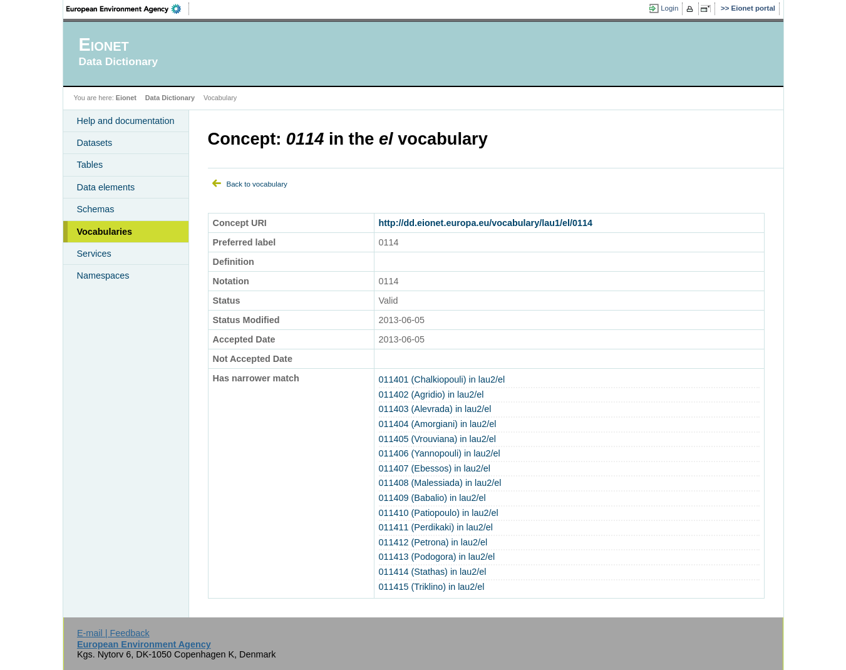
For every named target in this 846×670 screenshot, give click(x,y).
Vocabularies (105, 232)
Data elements (106, 187)
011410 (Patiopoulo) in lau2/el (438, 513)
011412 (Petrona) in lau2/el (433, 542)
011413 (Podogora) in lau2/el (437, 557)
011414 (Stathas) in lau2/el (433, 572)
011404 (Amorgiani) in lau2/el (438, 424)
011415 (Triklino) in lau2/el (432, 587)
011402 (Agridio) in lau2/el (431, 394)
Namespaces (103, 276)
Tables (90, 165)
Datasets (95, 143)
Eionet (126, 97)
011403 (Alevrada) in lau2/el (435, 409)
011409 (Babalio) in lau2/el (432, 498)
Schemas (96, 209)
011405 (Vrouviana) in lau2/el (437, 439)
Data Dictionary (170, 97)
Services (94, 254)
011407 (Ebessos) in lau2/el (434, 468)
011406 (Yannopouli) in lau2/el (439, 453)
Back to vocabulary (257, 184)
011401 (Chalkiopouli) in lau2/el (442, 379)
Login (669, 8)
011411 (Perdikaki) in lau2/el (436, 527)
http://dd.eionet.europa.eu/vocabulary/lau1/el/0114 (485, 223)
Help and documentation (126, 121)
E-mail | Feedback (113, 633)
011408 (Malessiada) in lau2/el (440, 483)
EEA (127, 9)
